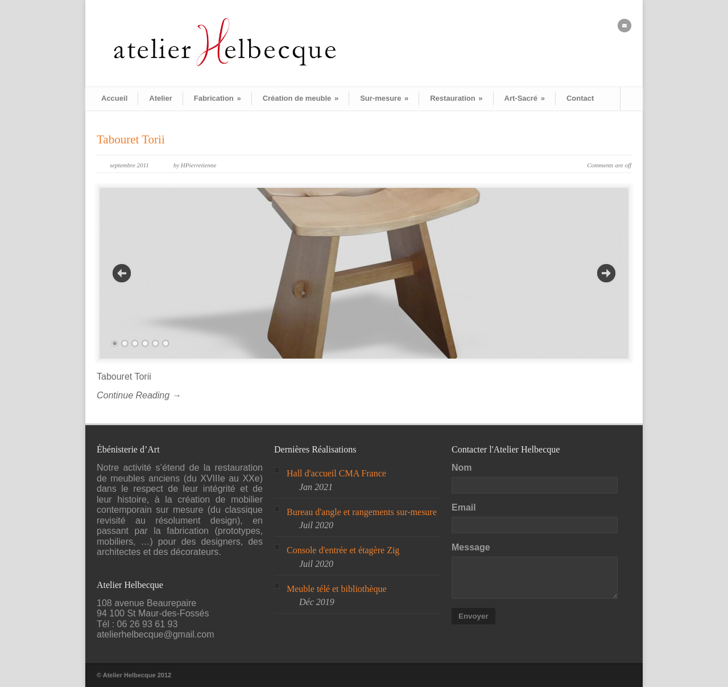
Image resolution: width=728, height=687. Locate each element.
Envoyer (473, 616)
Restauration (456, 98)
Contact (580, 98)
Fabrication (217, 98)
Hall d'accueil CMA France (336, 473)
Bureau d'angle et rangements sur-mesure (362, 512)
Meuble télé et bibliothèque (337, 589)
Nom (462, 467)
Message (471, 547)
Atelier (160, 98)
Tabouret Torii (131, 139)
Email (464, 507)
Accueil (114, 98)
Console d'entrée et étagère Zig (343, 550)
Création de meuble (300, 98)
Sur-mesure (384, 98)
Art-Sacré (524, 98)
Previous (122, 273)
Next (606, 273)
